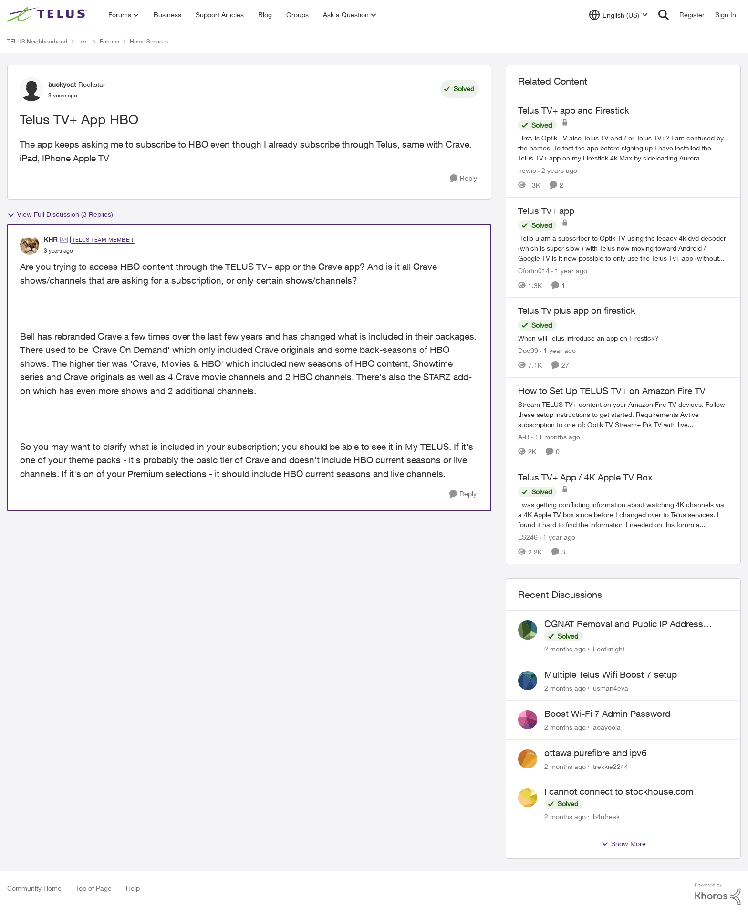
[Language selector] (618, 14)
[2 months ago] (565, 649)
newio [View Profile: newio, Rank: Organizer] (527, 170)
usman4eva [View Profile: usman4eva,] (610, 688)
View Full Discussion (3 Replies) (60, 214)
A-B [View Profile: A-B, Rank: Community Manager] (524, 437)
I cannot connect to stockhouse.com (618, 791)
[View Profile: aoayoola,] (527, 719)
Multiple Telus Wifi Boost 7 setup (610, 674)
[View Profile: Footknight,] (527, 630)
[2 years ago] (557, 170)
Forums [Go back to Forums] (109, 41)
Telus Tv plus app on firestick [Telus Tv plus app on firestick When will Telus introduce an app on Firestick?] (576, 310)
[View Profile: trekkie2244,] (527, 758)
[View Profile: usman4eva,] (527, 680)
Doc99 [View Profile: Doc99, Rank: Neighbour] (528, 350)
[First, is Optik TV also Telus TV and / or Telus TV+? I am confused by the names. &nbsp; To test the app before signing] (623, 148)
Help (133, 888)
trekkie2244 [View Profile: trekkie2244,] (610, 766)
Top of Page (94, 888)
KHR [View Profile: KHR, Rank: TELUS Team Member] (51, 239)
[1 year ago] (569, 270)
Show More (623, 844)
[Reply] (463, 178)
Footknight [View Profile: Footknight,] (608, 649)
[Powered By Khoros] (718, 894)
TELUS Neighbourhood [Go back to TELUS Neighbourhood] (37, 41)
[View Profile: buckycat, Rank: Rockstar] (31, 89)
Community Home (34, 888)
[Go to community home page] (48, 14)
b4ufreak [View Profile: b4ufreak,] (606, 816)
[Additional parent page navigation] (83, 41)
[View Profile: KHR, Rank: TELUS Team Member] (29, 245)
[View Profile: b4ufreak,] (527, 797)
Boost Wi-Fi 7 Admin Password (607, 713)
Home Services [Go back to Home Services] (149, 41)
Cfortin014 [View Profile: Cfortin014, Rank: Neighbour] (534, 270)
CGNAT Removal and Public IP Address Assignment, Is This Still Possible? (623, 624)
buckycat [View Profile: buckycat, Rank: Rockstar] (62, 84)
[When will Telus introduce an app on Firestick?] (623, 338)
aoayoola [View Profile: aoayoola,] (607, 727)
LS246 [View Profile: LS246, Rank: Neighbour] (528, 537)
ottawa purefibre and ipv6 (595, 752)
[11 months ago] (555, 437)
